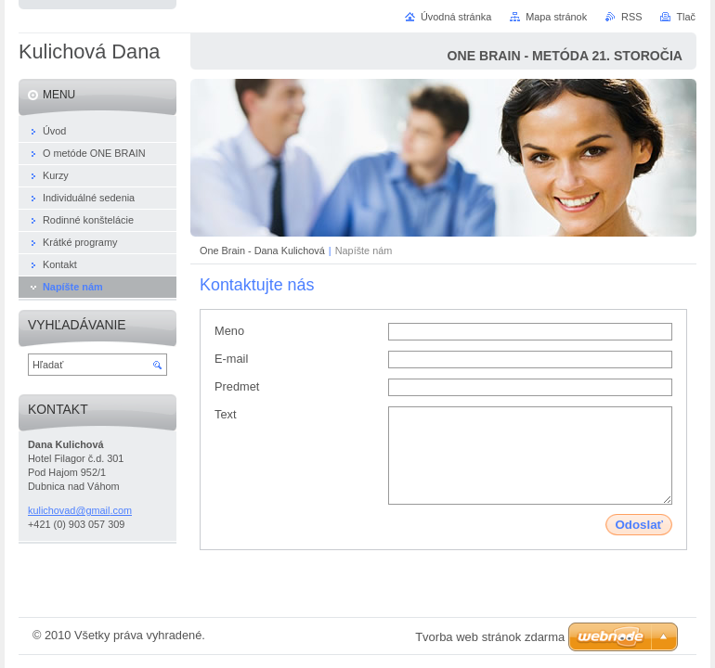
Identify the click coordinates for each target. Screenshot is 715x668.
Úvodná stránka (456, 16)
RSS (631, 16)
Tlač (686, 16)
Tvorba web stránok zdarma (490, 637)
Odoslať (639, 525)
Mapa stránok (556, 16)
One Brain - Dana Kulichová (262, 250)
